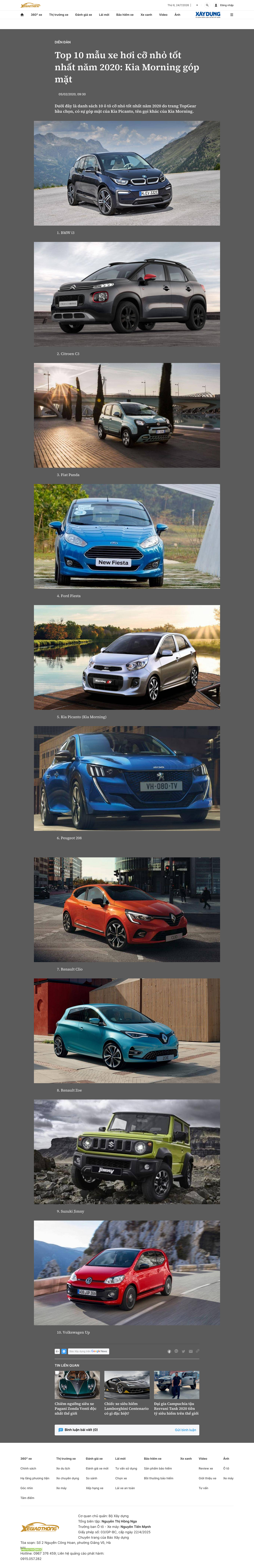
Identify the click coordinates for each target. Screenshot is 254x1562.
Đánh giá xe (83, 14)
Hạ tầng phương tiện (34, 1478)
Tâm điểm (27, 1498)
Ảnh (177, 14)
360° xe (36, 14)
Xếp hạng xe (94, 1488)
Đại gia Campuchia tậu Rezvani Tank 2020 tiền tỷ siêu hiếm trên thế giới (176, 1408)
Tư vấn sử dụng (126, 1468)
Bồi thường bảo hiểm (158, 1478)
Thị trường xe (58, 14)
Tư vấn (203, 1488)
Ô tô (226, 1468)
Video (163, 14)
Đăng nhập (227, 5)
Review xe (206, 1468)
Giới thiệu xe (207, 1478)
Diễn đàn (63, 42)
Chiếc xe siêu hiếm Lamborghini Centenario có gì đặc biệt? (126, 1408)
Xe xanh (146, 14)
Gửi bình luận (185, 1430)
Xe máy (61, 1488)
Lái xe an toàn (125, 1488)
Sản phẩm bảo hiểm (158, 1468)
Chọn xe (121, 1478)
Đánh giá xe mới (97, 1468)
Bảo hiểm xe (124, 14)
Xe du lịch (63, 1468)
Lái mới (104, 14)
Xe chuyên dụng (67, 1478)
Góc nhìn (26, 1488)
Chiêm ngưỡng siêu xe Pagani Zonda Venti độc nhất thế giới (76, 1408)
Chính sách (28, 1468)
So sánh (91, 1478)
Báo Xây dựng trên (89, 1351)
